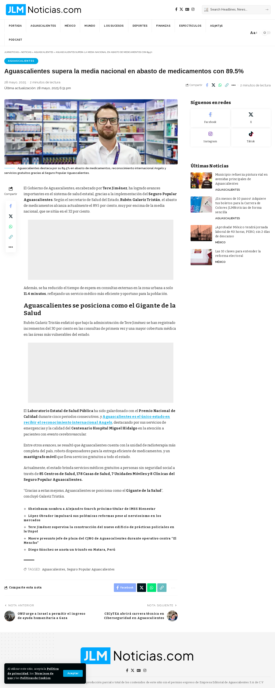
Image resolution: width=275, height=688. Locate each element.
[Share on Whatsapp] (220, 85)
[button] (73, 673)
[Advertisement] (100, 250)
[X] (181, 9)
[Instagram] (193, 9)
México (220, 241)
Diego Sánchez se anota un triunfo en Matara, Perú (71, 550)
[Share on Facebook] (207, 85)
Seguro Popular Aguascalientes (91, 569)
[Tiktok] (251, 136)
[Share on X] (214, 85)
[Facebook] (176, 9)
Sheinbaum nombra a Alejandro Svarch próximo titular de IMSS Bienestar (92, 509)
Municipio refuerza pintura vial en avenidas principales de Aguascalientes (241, 178)
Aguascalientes (21, 60)
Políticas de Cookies (35, 678)
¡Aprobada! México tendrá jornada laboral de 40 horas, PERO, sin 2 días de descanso (242, 230)
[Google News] (187, 9)
